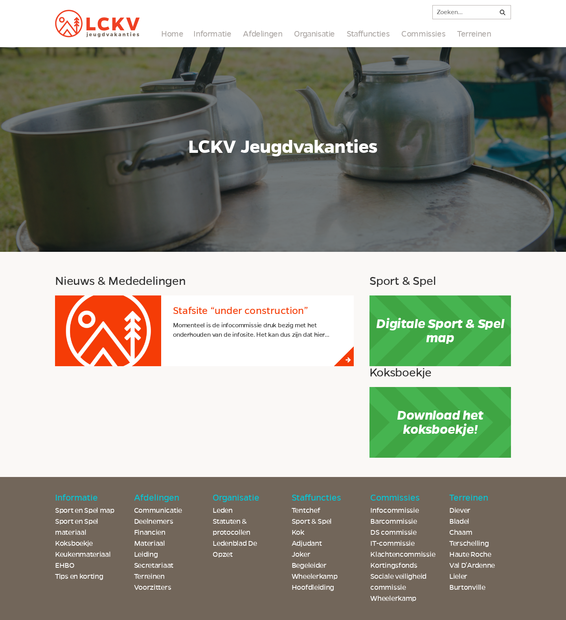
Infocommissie (394, 510)
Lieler (458, 576)
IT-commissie (392, 543)
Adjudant (307, 543)
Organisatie (314, 33)
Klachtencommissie (402, 554)
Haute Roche (470, 554)
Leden (223, 510)
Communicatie (158, 510)
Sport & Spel (312, 521)
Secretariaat (153, 565)
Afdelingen (262, 33)
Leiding (146, 554)
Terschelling (469, 543)
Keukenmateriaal (83, 554)
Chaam (460, 532)
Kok (298, 532)
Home (172, 33)
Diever (459, 510)
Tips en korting (79, 576)
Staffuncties (368, 33)
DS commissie (393, 532)
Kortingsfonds (393, 565)
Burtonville (467, 587)
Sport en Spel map (84, 510)
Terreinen (474, 33)
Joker (301, 554)
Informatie (212, 33)
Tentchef (306, 510)
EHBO (65, 565)
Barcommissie (393, 521)
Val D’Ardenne (472, 565)
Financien (149, 532)
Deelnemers (153, 521)
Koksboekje (74, 543)
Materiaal (149, 543)
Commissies (423, 33)
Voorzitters (152, 587)
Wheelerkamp (393, 598)
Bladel (459, 521)
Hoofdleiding (313, 587)
